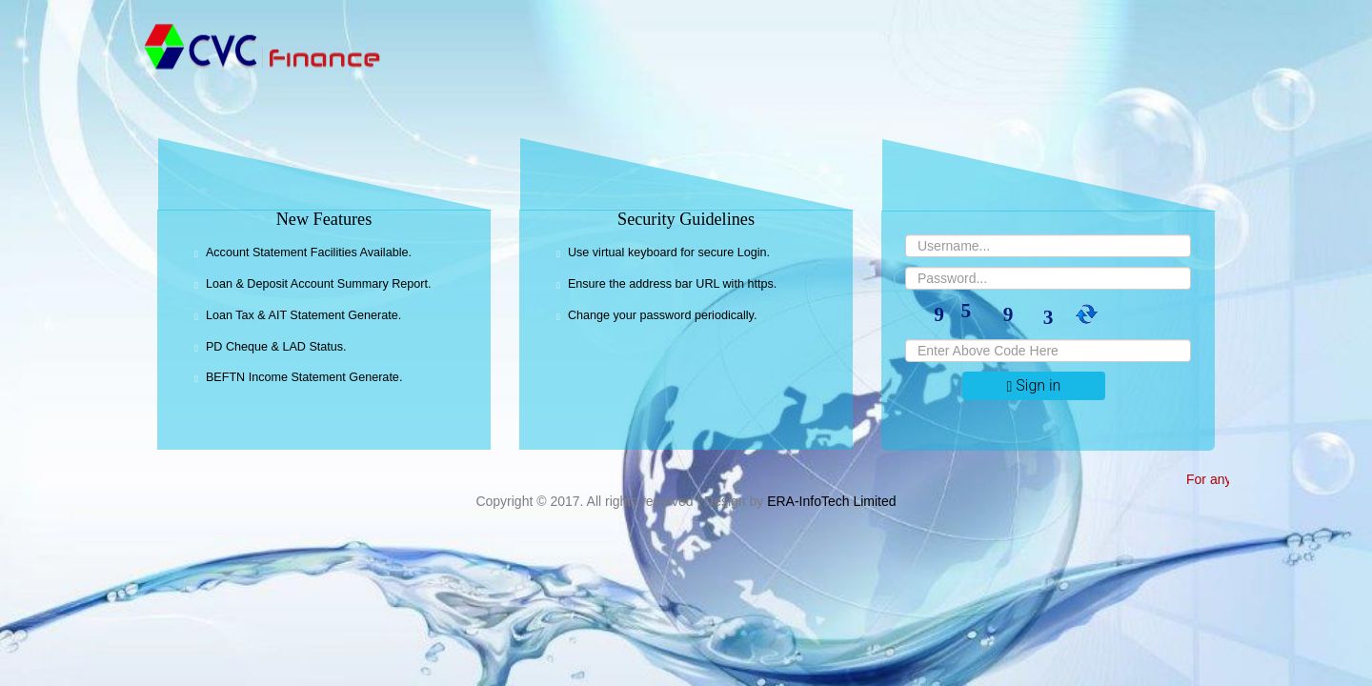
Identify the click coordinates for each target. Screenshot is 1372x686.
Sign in (1034, 385)
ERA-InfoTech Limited (831, 501)
